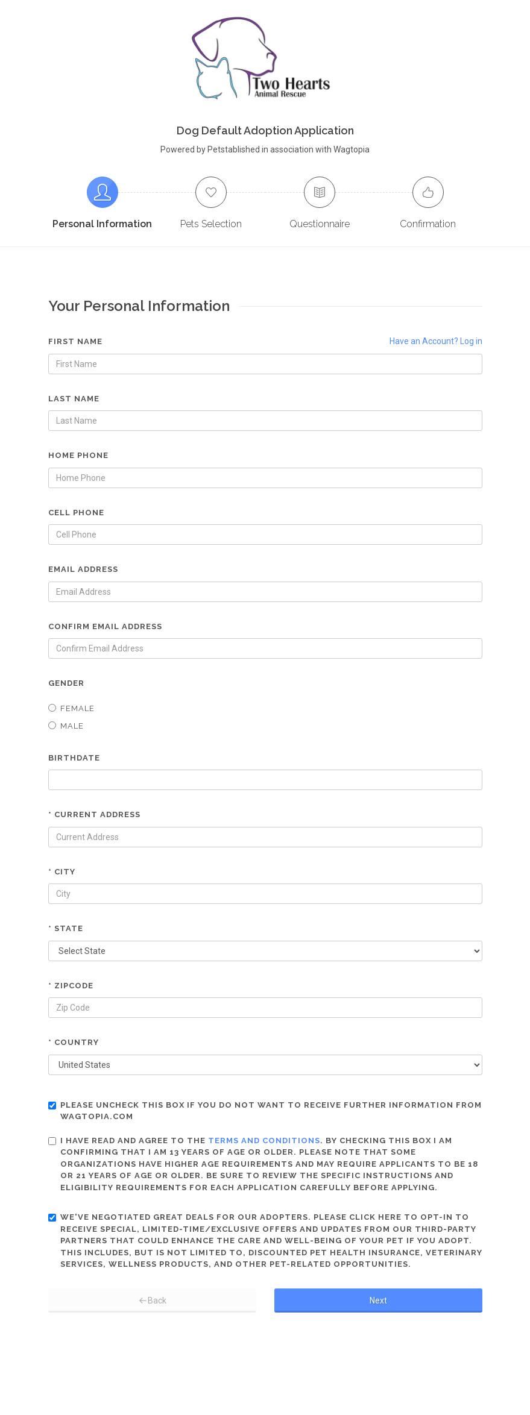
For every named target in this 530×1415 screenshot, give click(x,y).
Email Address (83, 569)
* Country (73, 1042)
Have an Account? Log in (436, 341)
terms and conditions (264, 1140)
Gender (66, 683)
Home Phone (78, 455)
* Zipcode (70, 985)
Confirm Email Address (105, 626)
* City (61, 871)
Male (66, 725)
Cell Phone (76, 512)
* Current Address (94, 814)
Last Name (73, 398)
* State (65, 928)
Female (71, 708)
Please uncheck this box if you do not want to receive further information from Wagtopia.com (265, 1111)
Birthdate (74, 757)
